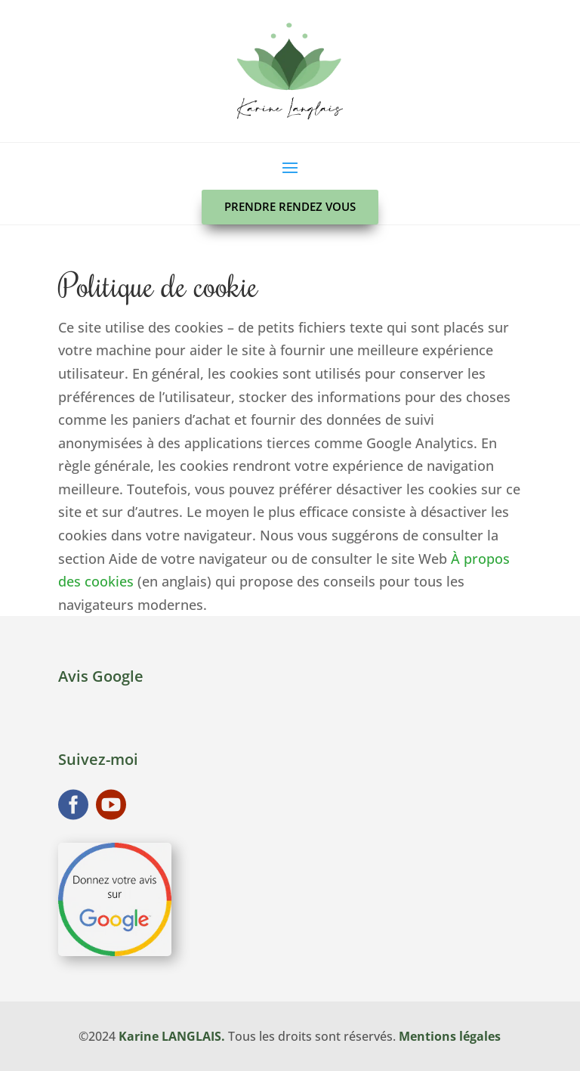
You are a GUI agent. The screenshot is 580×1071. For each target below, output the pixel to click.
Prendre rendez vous (290, 206)
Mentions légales (450, 1036)
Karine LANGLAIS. (172, 1036)
